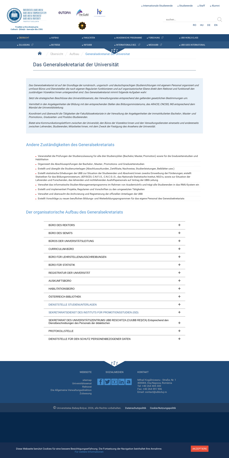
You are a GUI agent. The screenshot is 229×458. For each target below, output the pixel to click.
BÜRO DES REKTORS (62, 408)
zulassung (24, 45)
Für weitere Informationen (89, 451)
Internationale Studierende (158, 5)
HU (201, 25)
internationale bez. (126, 45)
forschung (154, 37)
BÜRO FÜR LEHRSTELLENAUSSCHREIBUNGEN (77, 440)
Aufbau (55, 37)
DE (208, 25)
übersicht (24, 37)
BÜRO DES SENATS (61, 416)
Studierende (186, 5)
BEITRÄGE (55, 45)
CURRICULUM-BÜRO (61, 432)
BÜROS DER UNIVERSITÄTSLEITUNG (71, 424)
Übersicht (56, 237)
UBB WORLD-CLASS (189, 37)
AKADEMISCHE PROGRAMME (129, 37)
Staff (202, 5)
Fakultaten (89, 37)
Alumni (216, 5)
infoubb (88, 45)
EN (215, 25)
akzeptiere (199, 448)
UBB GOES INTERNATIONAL (193, 45)
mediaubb (153, 45)
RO (194, 25)
